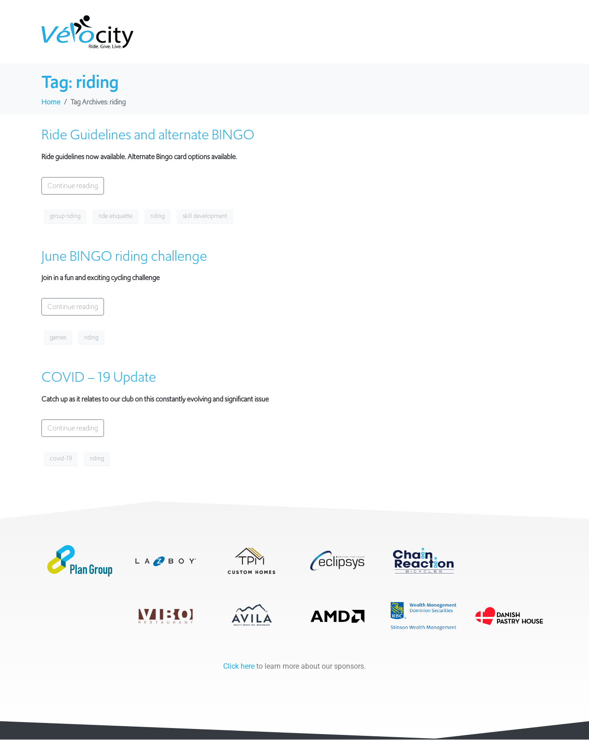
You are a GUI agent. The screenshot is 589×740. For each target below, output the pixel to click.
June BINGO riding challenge (124, 256)
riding (157, 216)
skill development (205, 216)
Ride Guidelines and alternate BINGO (147, 134)
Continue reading (72, 186)
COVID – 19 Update (98, 377)
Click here (238, 666)
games (58, 337)
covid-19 (61, 458)
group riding (65, 216)
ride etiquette (115, 216)
